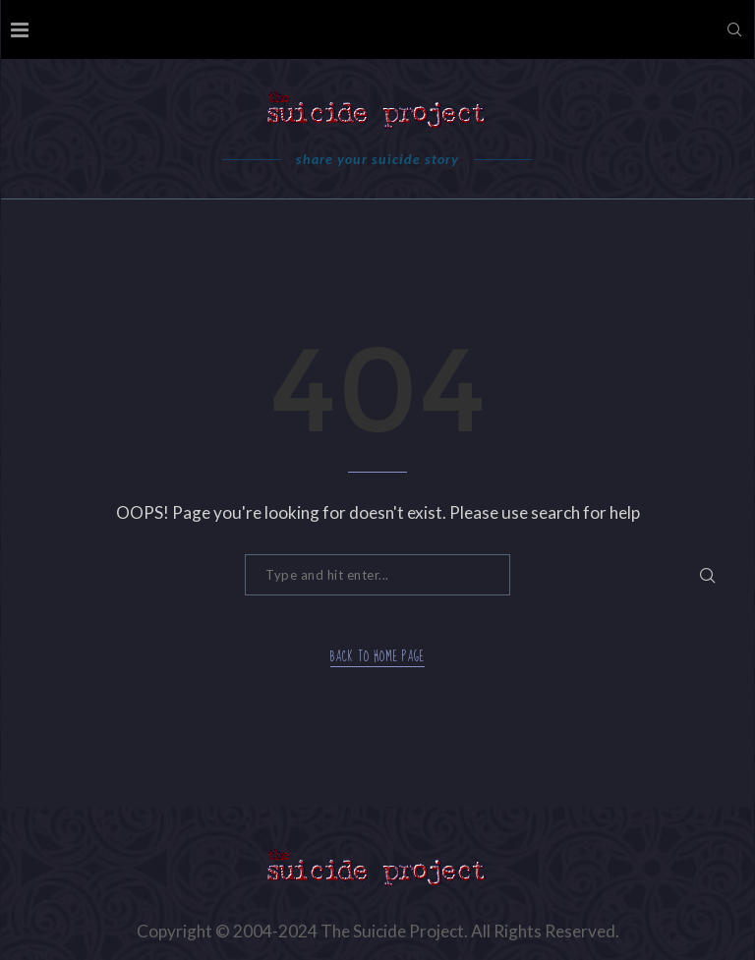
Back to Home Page (377, 658)
